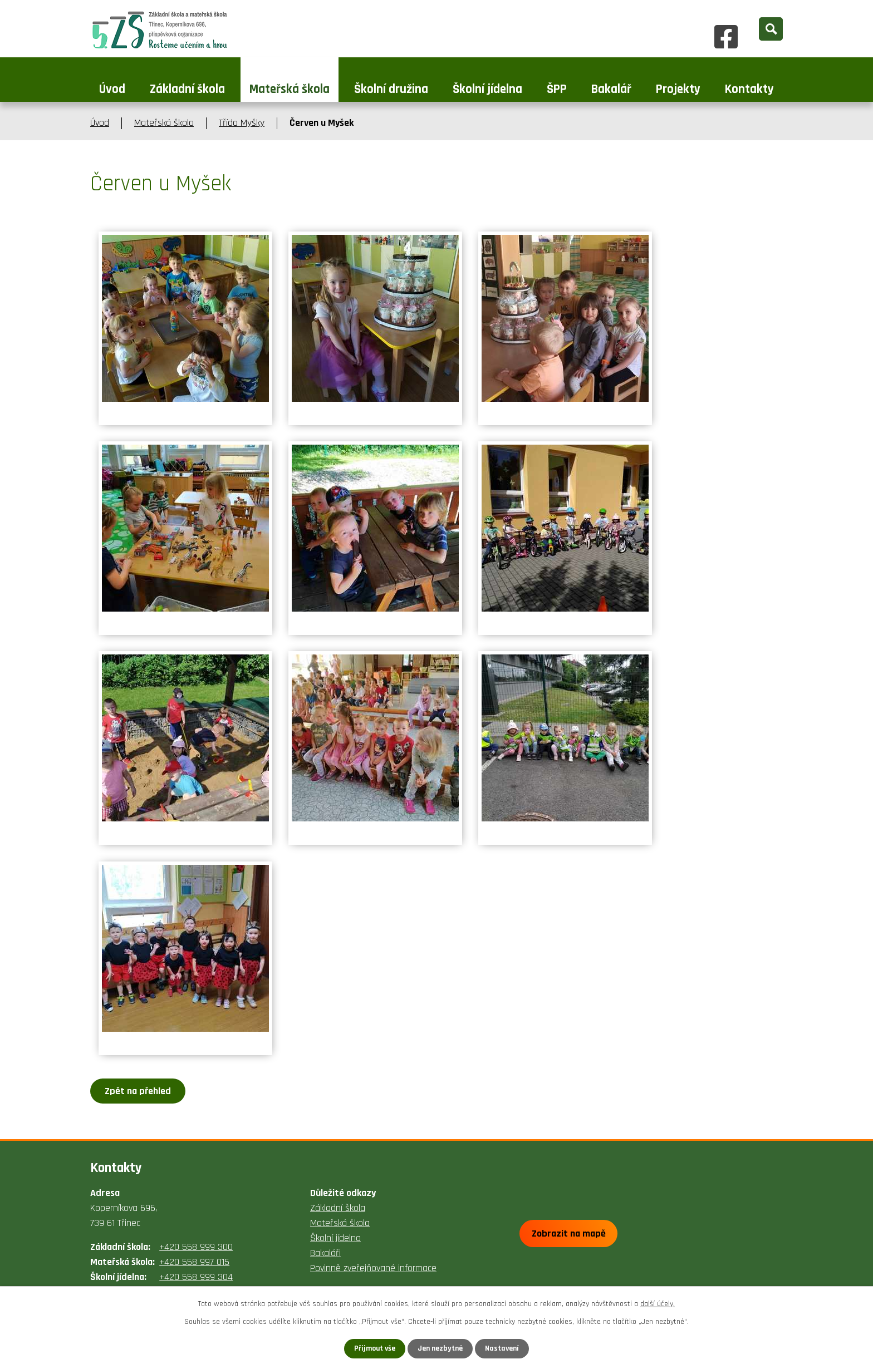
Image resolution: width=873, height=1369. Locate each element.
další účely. (657, 1304)
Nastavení (502, 1348)
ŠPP (557, 89)
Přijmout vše (374, 1348)
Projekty (678, 89)
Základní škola (187, 89)
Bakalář (611, 89)
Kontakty (749, 89)
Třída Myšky (241, 122)
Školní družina (391, 89)
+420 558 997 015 (194, 1261)
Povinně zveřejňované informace (373, 1268)
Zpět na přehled (138, 1091)
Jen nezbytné (440, 1348)
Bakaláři (325, 1253)
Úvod (112, 89)
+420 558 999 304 (196, 1276)
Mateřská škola (289, 89)
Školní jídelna (487, 89)
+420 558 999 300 (196, 1246)
